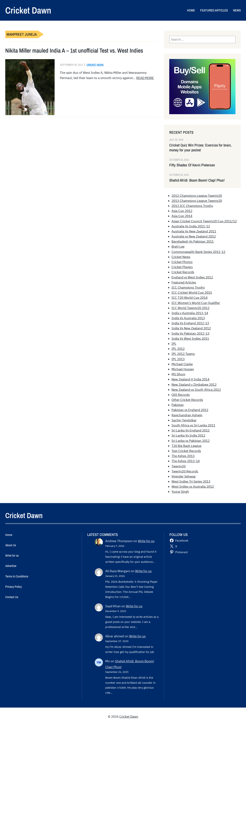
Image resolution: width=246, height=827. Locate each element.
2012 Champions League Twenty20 (197, 196)
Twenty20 (179, 466)
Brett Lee (178, 246)
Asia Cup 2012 (182, 211)
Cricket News (95, 64)
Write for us (146, 541)
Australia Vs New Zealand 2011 (194, 231)
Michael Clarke (182, 364)
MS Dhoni (178, 374)
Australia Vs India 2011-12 (191, 226)
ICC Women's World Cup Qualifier (196, 303)
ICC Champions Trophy (188, 287)
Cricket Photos (182, 262)
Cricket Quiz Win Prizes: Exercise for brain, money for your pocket (200, 147)
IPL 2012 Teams (183, 354)
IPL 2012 (178, 349)
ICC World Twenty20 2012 (190, 308)
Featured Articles (184, 282)
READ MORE (145, 78)
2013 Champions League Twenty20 (197, 201)
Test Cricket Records (186, 451)
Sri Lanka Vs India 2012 (188, 435)
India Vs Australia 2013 (188, 318)
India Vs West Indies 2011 (190, 339)
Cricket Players (182, 267)
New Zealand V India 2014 (190, 379)
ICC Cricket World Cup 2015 (192, 293)
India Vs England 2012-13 (190, 323)
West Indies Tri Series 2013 (191, 481)
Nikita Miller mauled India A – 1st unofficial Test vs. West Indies (74, 50)
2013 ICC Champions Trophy (192, 206)
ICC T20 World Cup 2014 (190, 298)
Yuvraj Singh (180, 492)
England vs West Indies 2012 (192, 277)
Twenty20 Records (185, 471)
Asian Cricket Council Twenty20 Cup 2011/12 (204, 221)
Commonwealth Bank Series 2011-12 (198, 252)
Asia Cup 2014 (182, 216)
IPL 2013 (178, 359)
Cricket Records (183, 272)
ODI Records (181, 395)
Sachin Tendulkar (184, 420)
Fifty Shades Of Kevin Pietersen (192, 165)
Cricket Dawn (28, 10)
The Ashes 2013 (183, 456)
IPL (174, 344)
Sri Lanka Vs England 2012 (191, 430)
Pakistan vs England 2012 (190, 410)
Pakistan (178, 405)
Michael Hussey (183, 369)
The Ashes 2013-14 (186, 461)
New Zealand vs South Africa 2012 (196, 390)
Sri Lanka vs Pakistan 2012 (191, 441)
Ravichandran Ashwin (187, 415)
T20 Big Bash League (186, 446)
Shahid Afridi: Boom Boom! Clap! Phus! (197, 180)
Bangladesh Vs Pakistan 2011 (193, 241)
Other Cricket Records (187, 400)
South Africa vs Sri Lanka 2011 (193, 425)
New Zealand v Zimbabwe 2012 (194, 385)
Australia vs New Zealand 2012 (194, 236)
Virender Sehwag (184, 476)
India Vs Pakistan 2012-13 (190, 333)
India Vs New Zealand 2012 (191, 328)
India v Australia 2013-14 (190, 313)
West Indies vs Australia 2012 (193, 486)
